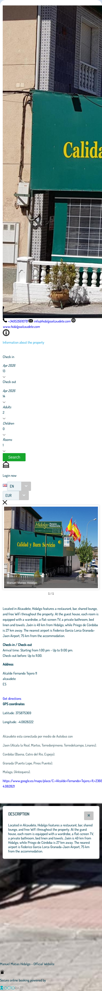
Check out (9, 382)
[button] (14, 457)
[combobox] (19, 486)
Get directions (12, 698)
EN (12, 486)
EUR (8, 495)
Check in (8, 357)
